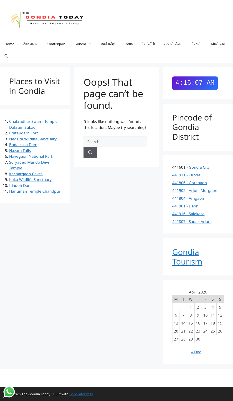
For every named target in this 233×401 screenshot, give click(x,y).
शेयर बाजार (30, 44)
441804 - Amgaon (188, 198)
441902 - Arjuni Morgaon (194, 190)
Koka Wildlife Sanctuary (30, 179)
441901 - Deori (185, 206)
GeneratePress (81, 394)
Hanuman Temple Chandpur (35, 191)
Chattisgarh (56, 44)
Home (9, 44)
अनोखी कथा (217, 44)
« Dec (196, 351)
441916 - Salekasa (188, 213)
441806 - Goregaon (189, 182)
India (129, 44)
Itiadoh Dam (20, 185)
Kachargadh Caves (26, 173)
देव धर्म (196, 44)
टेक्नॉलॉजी (148, 44)
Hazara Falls (20, 150)
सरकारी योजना (173, 44)
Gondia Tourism (187, 256)
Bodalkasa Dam (23, 144)
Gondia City (199, 167)
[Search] (90, 152)
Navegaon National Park (31, 156)
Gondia (85, 44)
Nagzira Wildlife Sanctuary (33, 139)
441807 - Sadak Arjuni (192, 221)
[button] (6, 56)
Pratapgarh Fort (23, 133)
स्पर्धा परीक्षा (108, 44)
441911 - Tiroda (186, 175)
